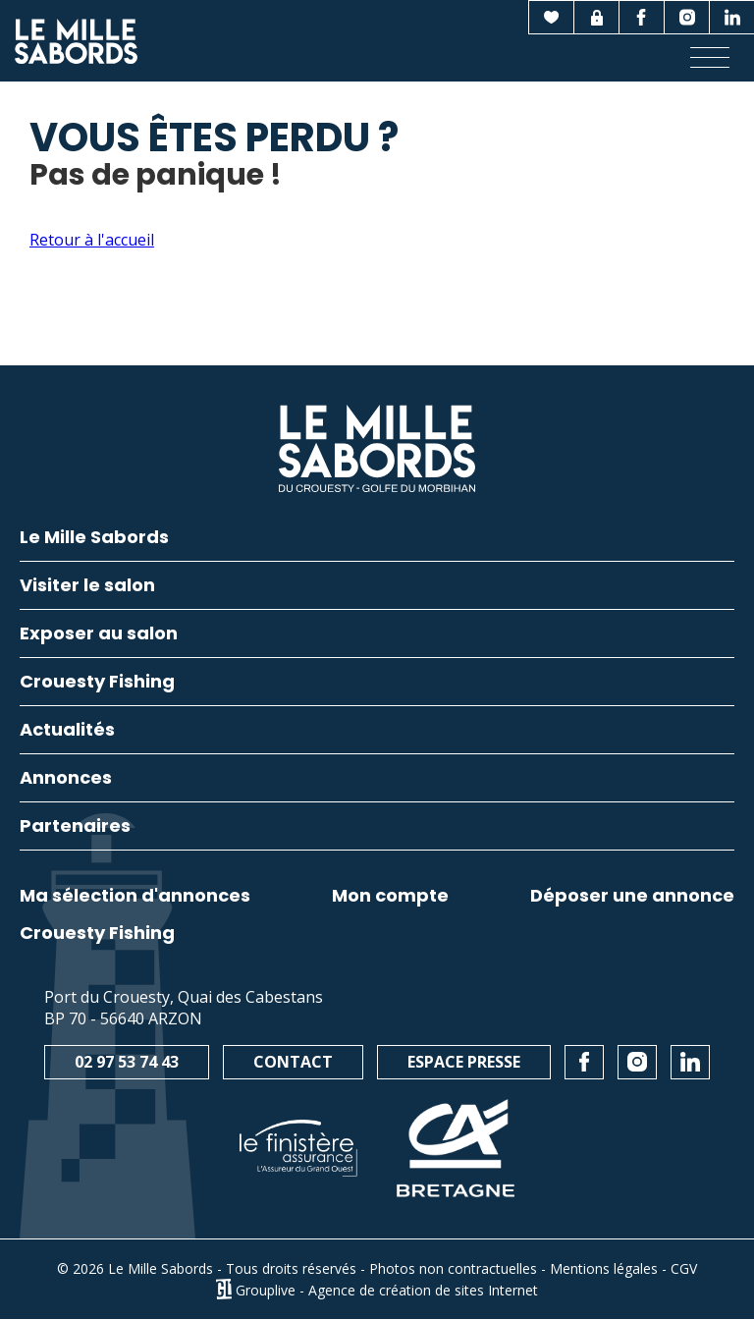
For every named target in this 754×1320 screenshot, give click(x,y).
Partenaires (75, 827)
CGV (684, 1268)
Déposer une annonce (632, 896)
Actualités (67, 731)
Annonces (66, 779)
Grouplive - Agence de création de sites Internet (387, 1289)
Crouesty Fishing (97, 933)
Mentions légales (604, 1268)
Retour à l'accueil (91, 239)
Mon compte (390, 896)
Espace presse (463, 1061)
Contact (293, 1061)
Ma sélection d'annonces (135, 896)
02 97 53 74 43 (127, 1061)
